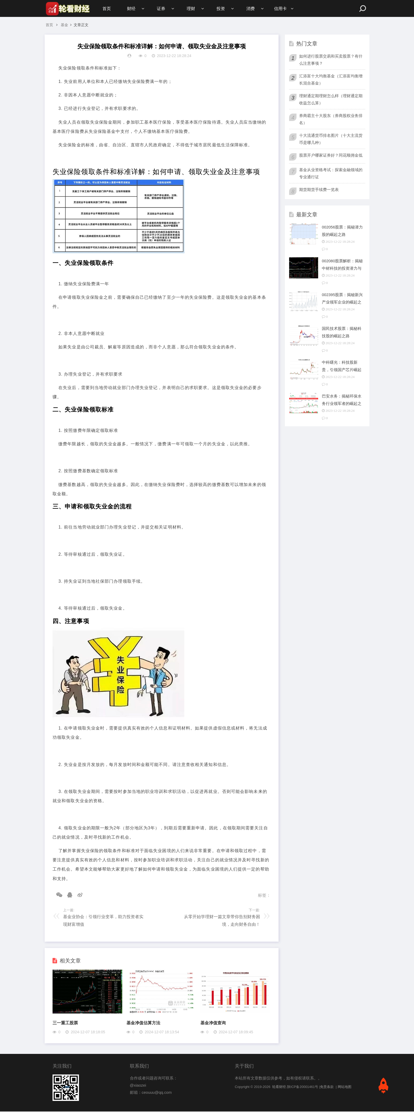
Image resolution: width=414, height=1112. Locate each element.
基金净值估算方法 (143, 1023)
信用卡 (283, 8)
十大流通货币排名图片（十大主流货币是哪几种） (331, 139)
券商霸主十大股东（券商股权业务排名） (331, 119)
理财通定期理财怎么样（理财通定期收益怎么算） (331, 100)
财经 (131, 8)
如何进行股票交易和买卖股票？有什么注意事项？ (331, 60)
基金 (64, 25)
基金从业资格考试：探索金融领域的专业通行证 (331, 174)
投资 (222, 8)
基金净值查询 (213, 1023)
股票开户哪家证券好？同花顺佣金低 (331, 155)
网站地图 (344, 1088)
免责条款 (327, 1088)
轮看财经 (279, 1088)
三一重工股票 (65, 1023)
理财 (192, 8)
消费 (253, 8)
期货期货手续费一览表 (319, 190)
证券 (162, 8)
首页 (106, 8)
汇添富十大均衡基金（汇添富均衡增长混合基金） (331, 80)
